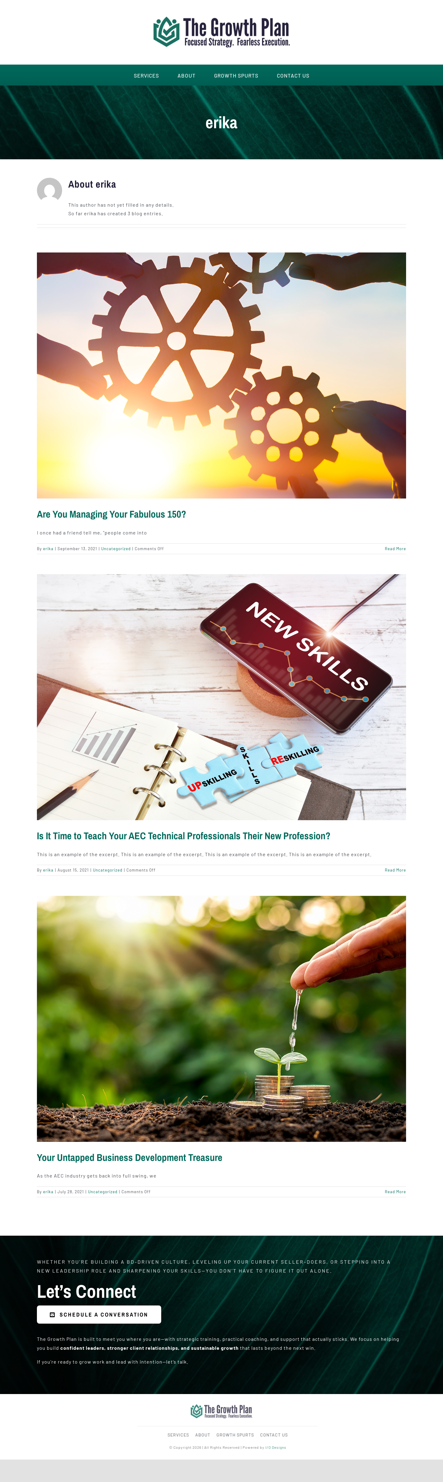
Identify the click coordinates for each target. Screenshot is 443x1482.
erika (48, 548)
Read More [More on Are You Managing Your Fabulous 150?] (395, 548)
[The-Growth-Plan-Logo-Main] (222, 12)
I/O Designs (277, 1447)
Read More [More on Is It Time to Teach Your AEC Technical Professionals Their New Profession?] (395, 870)
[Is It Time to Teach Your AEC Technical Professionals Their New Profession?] (221, 697)
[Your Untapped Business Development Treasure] (221, 1019)
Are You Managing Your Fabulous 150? (111, 514)
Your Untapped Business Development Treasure (129, 1157)
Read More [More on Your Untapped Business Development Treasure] (395, 1191)
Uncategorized (116, 548)
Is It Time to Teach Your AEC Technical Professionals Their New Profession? (183, 835)
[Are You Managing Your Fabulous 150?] (221, 375)
